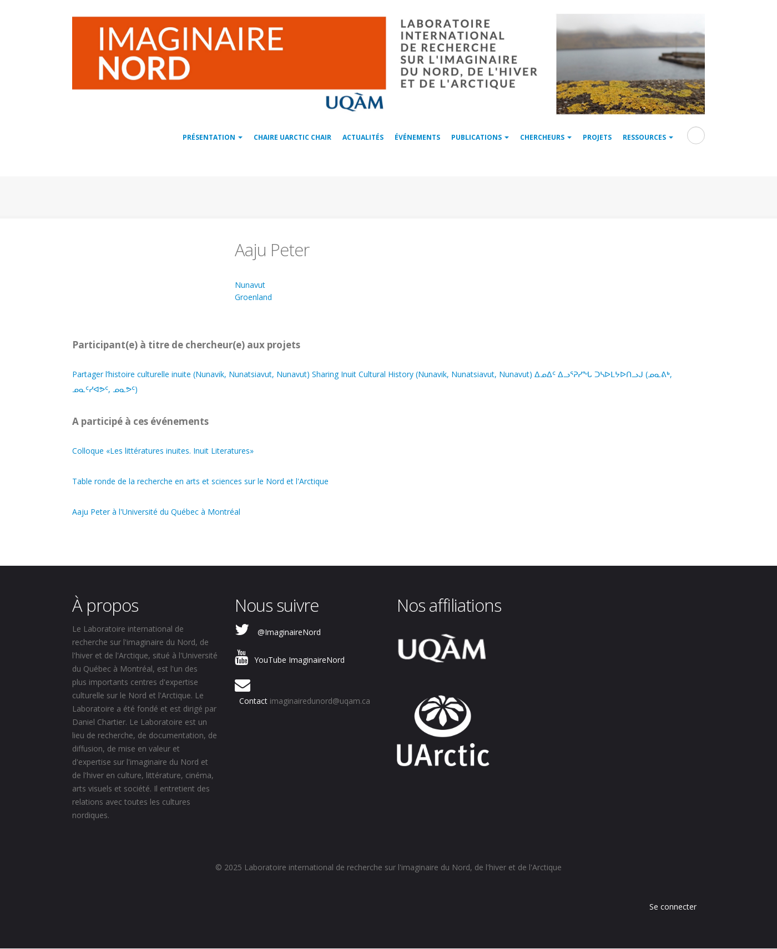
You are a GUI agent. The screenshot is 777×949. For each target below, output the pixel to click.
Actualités (363, 137)
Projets (597, 137)
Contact (253, 701)
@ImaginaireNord (289, 632)
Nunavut (250, 285)
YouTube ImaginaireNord (299, 659)
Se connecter (673, 906)
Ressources (648, 137)
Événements (417, 137)
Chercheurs (546, 137)
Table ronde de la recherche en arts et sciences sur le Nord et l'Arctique (200, 481)
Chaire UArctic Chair (292, 137)
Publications (480, 137)
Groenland (253, 297)
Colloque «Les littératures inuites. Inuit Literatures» (163, 450)
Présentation (213, 137)
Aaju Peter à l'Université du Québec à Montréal (156, 511)
